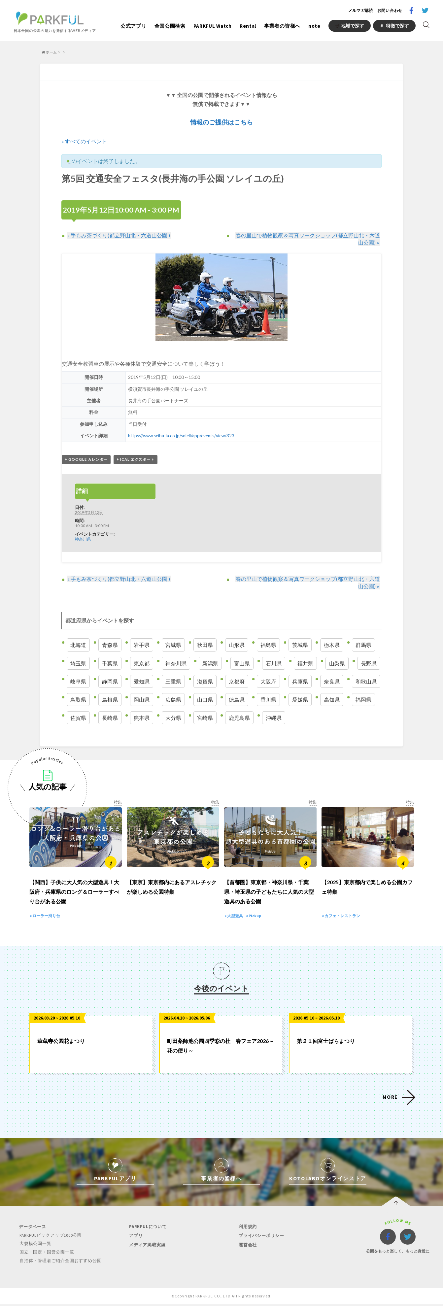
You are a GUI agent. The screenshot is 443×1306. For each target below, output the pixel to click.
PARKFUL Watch (212, 26)
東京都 (142, 663)
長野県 (369, 663)
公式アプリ (133, 26)
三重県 (173, 681)
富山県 (242, 663)
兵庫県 (300, 681)
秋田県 (205, 645)
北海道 (78, 645)
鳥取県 (78, 700)
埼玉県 (78, 663)
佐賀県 (78, 718)
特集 (118, 802)
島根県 (110, 700)
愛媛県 (300, 700)
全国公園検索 (170, 26)
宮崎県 (205, 718)
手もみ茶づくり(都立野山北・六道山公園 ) (118, 235)
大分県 (173, 718)
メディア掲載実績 (146, 1247)
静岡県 (110, 681)
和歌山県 (366, 681)
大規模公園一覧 (35, 1246)
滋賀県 (205, 681)
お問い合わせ (389, 10)
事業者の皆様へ (282, 26)
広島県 (173, 700)
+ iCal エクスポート (135, 459)
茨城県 (300, 645)
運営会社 (247, 1247)
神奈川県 (83, 539)
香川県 (268, 700)
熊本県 (142, 718)
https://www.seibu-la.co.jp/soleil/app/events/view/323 (181, 435)
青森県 (110, 645)
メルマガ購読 (360, 10)
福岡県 (363, 700)
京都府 (237, 681)
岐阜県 (78, 681)
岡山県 (142, 700)
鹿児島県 (239, 718)
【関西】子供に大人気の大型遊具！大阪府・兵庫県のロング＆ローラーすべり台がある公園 (74, 894)
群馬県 (363, 645)
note (314, 26)
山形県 (237, 645)
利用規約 (247, 1229)
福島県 (268, 645)
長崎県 (110, 718)
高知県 (332, 700)
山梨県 (337, 663)
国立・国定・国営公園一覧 (46, 1254)
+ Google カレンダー (86, 459)
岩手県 (142, 645)
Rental (248, 26)
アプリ (135, 1238)
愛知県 (142, 681)
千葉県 (110, 663)
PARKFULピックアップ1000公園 (50, 1238)
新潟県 (210, 663)
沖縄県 (274, 718)
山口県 (205, 700)
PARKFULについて (147, 1229)
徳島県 (237, 700)
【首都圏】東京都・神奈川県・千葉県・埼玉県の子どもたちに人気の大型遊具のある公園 (269, 894)
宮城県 (173, 645)
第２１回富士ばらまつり (326, 1043)
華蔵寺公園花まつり (61, 1043)
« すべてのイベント (84, 141)
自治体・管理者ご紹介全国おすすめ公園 (60, 1262)
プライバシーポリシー (261, 1238)
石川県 (274, 663)
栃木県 (332, 645)
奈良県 (332, 681)
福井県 (305, 663)
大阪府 (268, 681)
